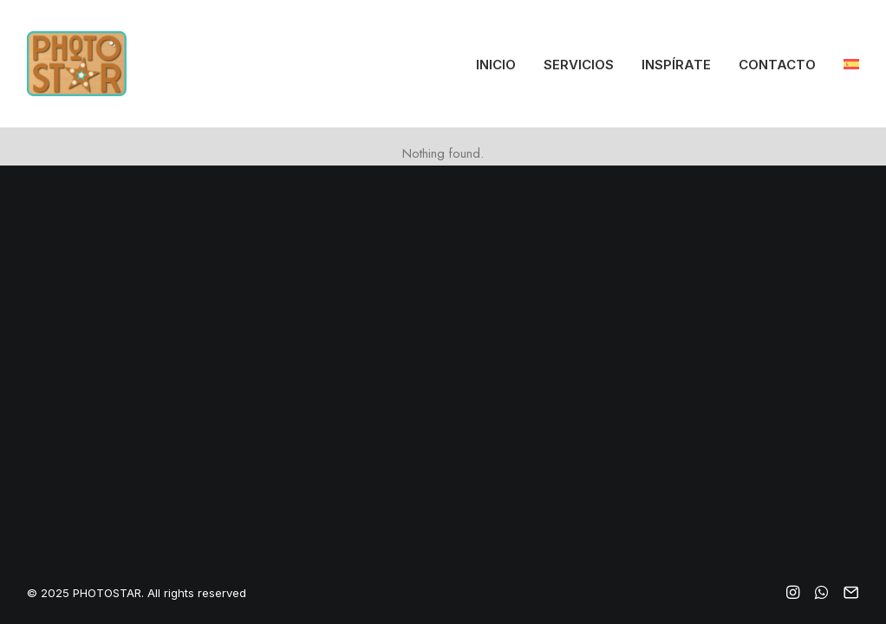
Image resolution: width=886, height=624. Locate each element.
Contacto (777, 64)
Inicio (496, 64)
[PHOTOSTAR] (77, 63)
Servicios (579, 64)
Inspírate (676, 64)
